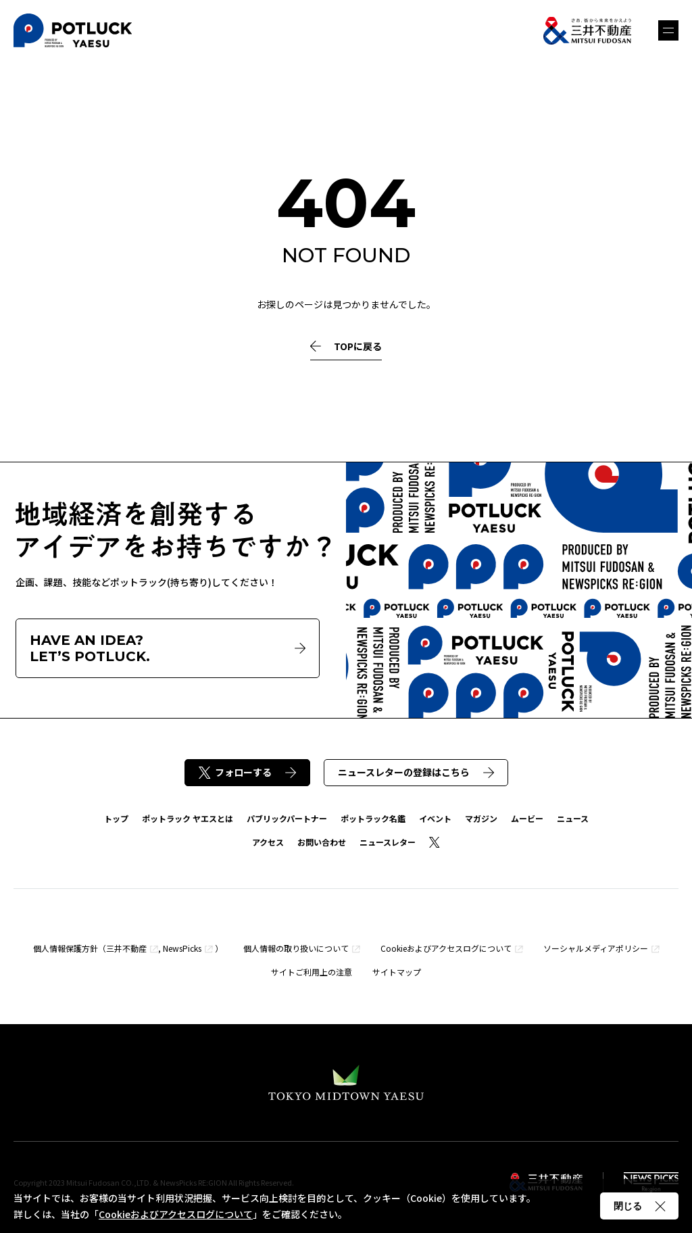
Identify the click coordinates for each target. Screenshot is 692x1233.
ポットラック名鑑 (373, 818)
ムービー (527, 818)
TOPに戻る (346, 347)
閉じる (639, 1206)
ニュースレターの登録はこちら (416, 772)
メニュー (668, 30)
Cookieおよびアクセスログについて (446, 948)
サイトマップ (396, 971)
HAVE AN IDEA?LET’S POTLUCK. (167, 648)
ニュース (573, 818)
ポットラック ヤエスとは (187, 818)
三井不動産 (126, 948)
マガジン (481, 818)
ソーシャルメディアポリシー (595, 948)
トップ (116, 818)
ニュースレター (388, 842)
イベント (435, 818)
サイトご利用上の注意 (311, 971)
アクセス (268, 842)
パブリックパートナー (287, 818)
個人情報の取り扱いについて (296, 948)
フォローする (247, 772)
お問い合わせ (321, 842)
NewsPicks (182, 948)
